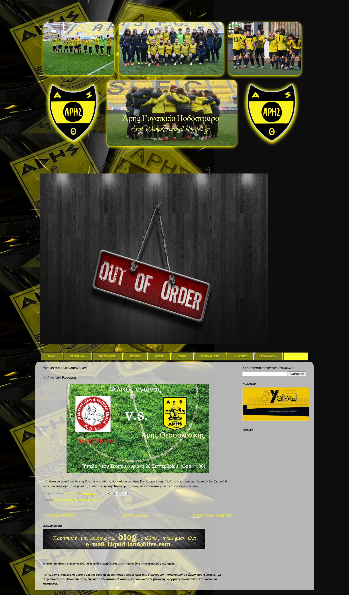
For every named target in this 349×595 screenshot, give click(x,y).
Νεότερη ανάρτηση (59, 515)
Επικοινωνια (268, 356)
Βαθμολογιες (107, 356)
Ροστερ (159, 356)
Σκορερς (135, 356)
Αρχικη (52, 356)
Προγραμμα (77, 356)
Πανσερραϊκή (83, 499)
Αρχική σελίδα (134, 515)
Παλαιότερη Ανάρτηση (213, 515)
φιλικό (96, 499)
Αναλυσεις (240, 356)
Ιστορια (182, 356)
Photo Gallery (210, 356)
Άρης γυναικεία (63, 499)
